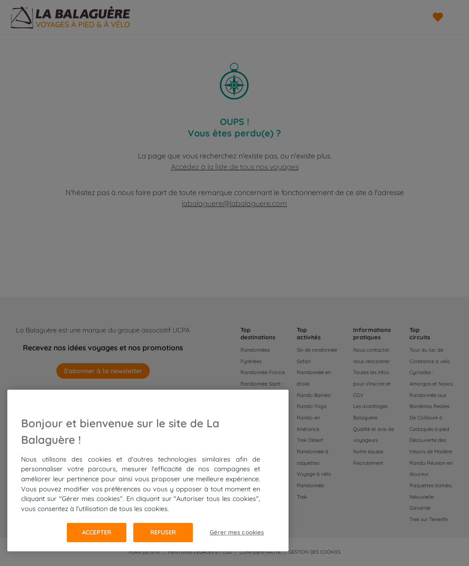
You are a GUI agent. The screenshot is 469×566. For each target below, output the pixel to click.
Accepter (96, 532)
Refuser (163, 532)
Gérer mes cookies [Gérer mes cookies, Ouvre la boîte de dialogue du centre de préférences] (237, 532)
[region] (148, 470)
